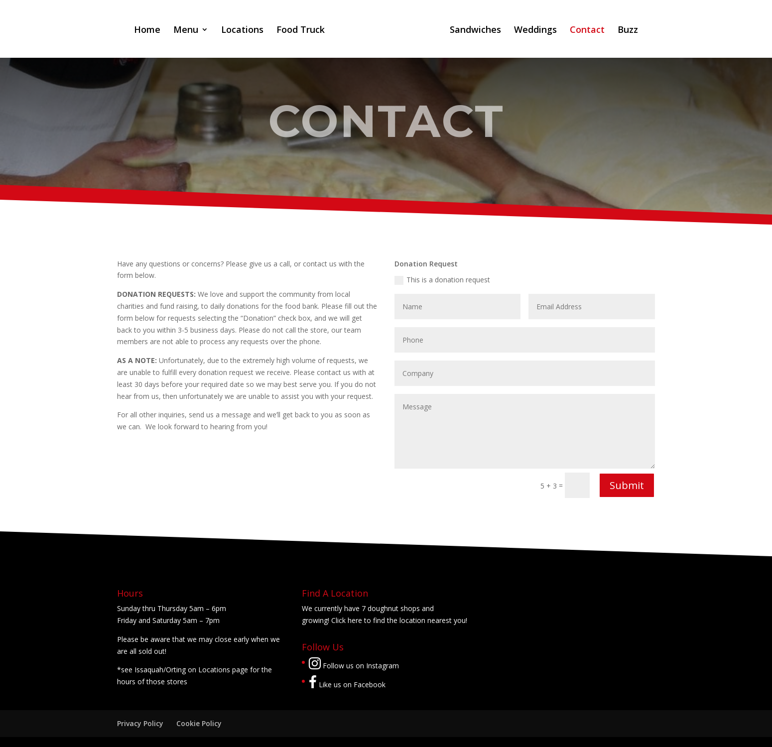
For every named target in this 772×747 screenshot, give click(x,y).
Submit (627, 485)
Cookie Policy (199, 723)
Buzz (628, 30)
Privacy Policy (140, 723)
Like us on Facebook (347, 684)
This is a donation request (442, 280)
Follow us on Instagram (354, 665)
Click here (346, 620)
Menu (185, 30)
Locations (242, 30)
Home (147, 30)
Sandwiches (475, 30)
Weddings (535, 30)
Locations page (223, 669)
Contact (587, 30)
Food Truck (300, 30)
